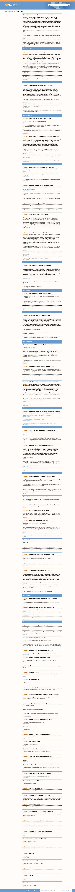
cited (30, 85)
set (41, 804)
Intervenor (36, 392)
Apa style (28, 91)
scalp (47, 476)
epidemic (41, 232)
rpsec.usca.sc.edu (26, 641)
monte (41, 214)
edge (34, 539)
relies (30, 756)
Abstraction (38, 59)
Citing (43, 89)
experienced (36, 773)
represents (44, 820)
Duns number (35, 578)
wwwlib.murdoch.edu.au (26, 190)
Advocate (31, 239)
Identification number (51, 579)
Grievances (25, 237)
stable (34, 496)
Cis (39, 271)
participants (44, 598)
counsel (31, 719)
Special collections (26, 23)
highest (52, 366)
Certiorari (39, 384)
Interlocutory (41, 388)
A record (24, 324)
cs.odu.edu (24, 879)
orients (31, 811)
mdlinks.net (24, 699)
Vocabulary (33, 449)
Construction (44, 453)
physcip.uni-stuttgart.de (26, 842)
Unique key (25, 579)
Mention (59, 385)
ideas (51, 185)
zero (42, 554)
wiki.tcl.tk (24, 738)
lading (33, 520)
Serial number (47, 575)
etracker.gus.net (25, 808)
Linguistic (38, 448)
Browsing (58, 22)
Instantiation (48, 57)
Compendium (31, 94)
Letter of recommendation (51, 139)
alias (38, 52)
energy (46, 811)
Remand (55, 384)
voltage (38, 496)
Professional (25, 141)
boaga (30, 214)
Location (52, 321)
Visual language (29, 450)
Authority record (52, 274)
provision (40, 687)
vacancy (40, 118)
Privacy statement (31, 890)
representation (48, 381)
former (36, 232)
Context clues (35, 450)
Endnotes (46, 91)
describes (44, 831)
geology (41, 265)
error (50, 719)
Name (24, 575)
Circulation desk (56, 25)
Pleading (24, 242)
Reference (41, 93)
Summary (58, 94)
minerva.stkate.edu (26, 122)
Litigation (57, 386)
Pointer (56, 54)
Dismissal (51, 234)
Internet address (35, 317)
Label (32, 323)
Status (36, 21)
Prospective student (26, 144)
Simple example (38, 58)
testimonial (45, 118)
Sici (54, 576)
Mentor (41, 139)
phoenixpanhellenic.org (26, 551)
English (38, 144)
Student (24, 140)
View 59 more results (27, 82)
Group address (46, 325)
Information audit (44, 270)
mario (34, 214)
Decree (37, 390)
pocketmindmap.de (26, 348)
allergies (31, 650)
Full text (36, 27)
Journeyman (25, 145)
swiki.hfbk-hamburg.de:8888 (27, 784)
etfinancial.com (25, 405)
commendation (48, 136)
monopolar (32, 476)
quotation (34, 85)
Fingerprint (30, 578)
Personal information (38, 269)
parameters (47, 554)
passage (41, 607)
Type (45, 58)
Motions (24, 390)
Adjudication (35, 384)
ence (30, 520)
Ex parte (27, 392)
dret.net (24, 442)
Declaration (35, 239)
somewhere (32, 734)
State (59, 54)
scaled (52, 554)
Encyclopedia (39, 23)
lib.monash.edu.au (26, 629)
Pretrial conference (34, 388)
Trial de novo (52, 388)
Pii (56, 321)
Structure (58, 57)
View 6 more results (27, 290)
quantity (48, 366)
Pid (55, 579)
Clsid (48, 574)
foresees (45, 214)
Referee (53, 238)
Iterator (53, 55)
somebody (32, 185)
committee (52, 607)
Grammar (48, 449)
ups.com (24, 532)
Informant (42, 274)
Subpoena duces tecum (50, 389)
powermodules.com (26, 792)
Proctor (34, 140)
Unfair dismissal (34, 237)
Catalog (32, 18)
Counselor (58, 139)
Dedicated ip (43, 324)
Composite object (29, 61)
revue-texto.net (25, 466)
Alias (35, 321)
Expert (58, 140)
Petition (51, 239)
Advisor (38, 141)
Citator (43, 91)
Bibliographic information (51, 22)
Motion (56, 385)
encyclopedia (32, 14)
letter (48, 547)
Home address (35, 325)
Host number (45, 317)
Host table (32, 321)
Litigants (52, 390)
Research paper (26, 94)
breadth (50, 344)
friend (50, 118)
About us (6, 0)
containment (32, 820)
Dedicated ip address (27, 323)
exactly (43, 366)
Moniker (42, 54)
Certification (43, 389)
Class (52, 59)
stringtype (43, 203)
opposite (49, 820)
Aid (50, 575)
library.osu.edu (25, 46)
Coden (32, 579)
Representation (58, 450)
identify (42, 570)
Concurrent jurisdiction (46, 390)
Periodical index (26, 26)
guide (45, 650)
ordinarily (55, 381)
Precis (48, 95)
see (33, 853)
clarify (30, 687)
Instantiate (34, 61)
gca (37, 265)
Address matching (46, 319)
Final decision (28, 389)
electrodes (52, 476)
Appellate (28, 386)
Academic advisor (57, 141)
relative (39, 637)
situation (42, 773)
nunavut (34, 265)
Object (30, 54)
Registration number (42, 579)
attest (30, 136)
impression (42, 445)
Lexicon (54, 448)
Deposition (37, 385)
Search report (39, 89)
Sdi (60, 273)
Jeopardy (24, 238)
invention (46, 85)
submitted (31, 804)
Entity (42, 58)
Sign (33, 453)
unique (35, 679)
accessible (36, 860)
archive (31, 764)
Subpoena (25, 386)
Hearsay (57, 242)
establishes (38, 831)
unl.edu (24, 38)
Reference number (55, 575)
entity (30, 853)
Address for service (28, 325)
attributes (38, 756)
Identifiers (25, 574)
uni (39, 315)
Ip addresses (40, 319)
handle (49, 598)
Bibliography (54, 21)
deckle (30, 539)
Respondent (58, 241)
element (41, 780)
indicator (50, 811)
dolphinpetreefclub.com (26, 278)
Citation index (28, 21)
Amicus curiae (50, 384)
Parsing (42, 454)
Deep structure (38, 454)
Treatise (27, 95)
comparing (41, 811)
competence (32, 411)
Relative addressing (36, 324)
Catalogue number (41, 578)
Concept (42, 59)
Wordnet (53, 450)
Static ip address (46, 323)
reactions (50, 650)
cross (30, 846)
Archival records (40, 273)
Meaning (34, 448)
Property (36, 54)
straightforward (36, 344)
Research (28, 273)
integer (31, 679)
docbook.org (25, 434)
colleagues (32, 607)
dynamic (36, 795)
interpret (35, 687)
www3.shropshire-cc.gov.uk (27, 770)
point (40, 703)
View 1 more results (27, 312)
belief (30, 773)
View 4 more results (27, 341)
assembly (31, 788)
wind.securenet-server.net (27, 716)
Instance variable (47, 59)
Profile (52, 269)
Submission (25, 388)
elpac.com (24, 507)
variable (42, 52)
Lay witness (53, 241)
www (33, 563)
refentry (31, 430)
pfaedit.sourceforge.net (26, 176)
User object (42, 61)
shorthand (42, 476)
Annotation (25, 90)
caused (47, 773)
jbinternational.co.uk (26, 857)
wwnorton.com (25, 79)
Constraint (48, 58)
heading (36, 625)
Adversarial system (36, 389)
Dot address (48, 321)
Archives (58, 271)
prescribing (41, 650)
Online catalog (32, 26)
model (37, 780)
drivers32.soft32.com (26, 654)
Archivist (42, 271)
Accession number (34, 575)
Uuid (37, 574)
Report (32, 269)
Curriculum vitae (29, 140)
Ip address (41, 317)
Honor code (30, 141)
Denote (49, 454)
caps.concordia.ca (26, 259)
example (35, 727)
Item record (35, 273)
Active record (54, 273)
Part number (44, 574)
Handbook (45, 26)
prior (34, 756)
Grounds (53, 242)
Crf (23, 274)
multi (41, 510)
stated (45, 838)
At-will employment (41, 239)
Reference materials (40, 17)
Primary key (30, 576)
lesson (54, 344)
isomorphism (32, 554)
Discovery (24, 385)
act (38, 672)
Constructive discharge (52, 237)
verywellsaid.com (25, 872)
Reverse (46, 392)
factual (36, 293)
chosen (38, 749)
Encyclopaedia (44, 94)
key (38, 679)
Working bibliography (43, 95)
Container (24, 55)
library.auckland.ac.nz (26, 481)
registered (54, 598)
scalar (30, 52)
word (43, 520)
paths (44, 749)
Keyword (42, 575)
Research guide (50, 93)
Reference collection (32, 17)
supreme (31, 293)
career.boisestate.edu (26, 416)
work (36, 607)
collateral (42, 719)
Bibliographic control (28, 274)
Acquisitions (25, 27)
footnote (31, 625)
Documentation (25, 89)
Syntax (52, 454)
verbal (34, 136)
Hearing (34, 390)
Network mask (51, 323)
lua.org (24, 683)
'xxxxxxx (31, 315)
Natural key (47, 578)
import (45, 795)
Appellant (30, 384)
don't (47, 510)
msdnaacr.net (25, 363)
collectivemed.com (26, 424)
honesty (35, 118)
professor (38, 411)
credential (44, 411)
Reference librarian (51, 26)
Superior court (41, 392)
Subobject (34, 57)
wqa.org (24, 378)
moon (36, 703)
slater (30, 510)
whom (43, 167)
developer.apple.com (26, 74)
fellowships (56, 136)
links (49, 795)
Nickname (56, 574)
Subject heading (33, 23)
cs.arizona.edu (25, 583)
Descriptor (33, 454)
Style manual (41, 27)
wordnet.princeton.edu (26, 102)
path (46, 570)
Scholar (44, 139)
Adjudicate (40, 386)
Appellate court (47, 388)
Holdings (28, 18)
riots (45, 232)
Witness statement (36, 242)
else (48, 185)
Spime (38, 61)
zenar (30, 496)
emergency (39, 694)
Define (68, 5)
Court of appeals (29, 390)
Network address (29, 324)
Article (24, 95)
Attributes (41, 55)
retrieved (36, 764)
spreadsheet (36, 570)
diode (42, 496)
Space (52, 58)
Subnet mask (28, 319)
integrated (37, 788)
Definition (58, 448)
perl (46, 52)
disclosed (40, 85)
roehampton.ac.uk (26, 199)
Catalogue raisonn (48, 25)
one (42, 788)
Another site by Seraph (66, 890)
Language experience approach (44, 145)
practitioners (32, 694)
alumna (31, 547)
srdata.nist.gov (25, 517)
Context (45, 450)
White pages (40, 325)
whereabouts (37, 167)
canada (40, 293)
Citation (26, 22)
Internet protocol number (41, 321)
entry (50, 625)
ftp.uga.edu (24, 171)
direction (41, 625)
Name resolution (53, 324)
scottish (31, 657)
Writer (30, 139)
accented (51, 167)
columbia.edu (25, 153)
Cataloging (44, 22)
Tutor (40, 140)
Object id (52, 54)
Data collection (38, 270)
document (50, 764)
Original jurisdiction (51, 392)
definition (50, 756)
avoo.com (24, 309)
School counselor (32, 146)
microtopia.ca (25, 800)
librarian (43, 14)
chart (36, 672)
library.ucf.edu (25, 634)
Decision (32, 386)
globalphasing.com (26, 559)
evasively (31, 232)
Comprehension (26, 454)
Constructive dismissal (33, 234)
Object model (32, 59)
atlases (52, 14)
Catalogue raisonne (48, 89)
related (36, 445)
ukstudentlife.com (25, 195)
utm (38, 214)
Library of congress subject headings (45, 21)
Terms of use (36, 890)
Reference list (57, 26)
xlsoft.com (24, 70)
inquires (31, 167)
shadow (53, 430)
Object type (43, 57)
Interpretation (25, 453)
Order (40, 390)
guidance (31, 672)
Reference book (47, 17)
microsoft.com (25, 207)
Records (33, 270)
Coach (35, 144)
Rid (53, 574)
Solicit (58, 237)
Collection (25, 269)
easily (40, 764)
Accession (29, 269)
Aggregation (53, 57)
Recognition (38, 146)
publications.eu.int (26, 107)
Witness (28, 237)
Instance (37, 55)
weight (24, 600)
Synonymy (52, 453)
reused (31, 570)
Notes (58, 273)
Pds (45, 271)
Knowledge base (51, 270)
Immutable (32, 55)
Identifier (47, 324)
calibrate (31, 366)
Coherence (44, 449)
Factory (54, 59)
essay (45, 185)
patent (50, 85)
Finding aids (48, 269)
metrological (37, 366)
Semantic (30, 448)
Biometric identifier (53, 578)
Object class (46, 55)
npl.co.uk (24, 373)
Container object (26, 58)
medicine (45, 694)
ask (49, 315)
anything (44, 703)
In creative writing (50, 144)
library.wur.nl (25, 112)
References (53, 18)
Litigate (56, 389)
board (49, 687)
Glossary (55, 453)
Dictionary (49, 450)
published (31, 831)
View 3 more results (27, 115)
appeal (31, 665)
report (48, 657)
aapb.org (24, 493)
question (45, 293)
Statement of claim (26, 241)
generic (42, 734)
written (44, 657)
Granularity (49, 273)
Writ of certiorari (45, 384)
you (50, 773)
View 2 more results (27, 262)
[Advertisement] (11, 33)
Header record (57, 270)
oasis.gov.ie (25, 255)
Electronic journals (31, 27)
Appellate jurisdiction (31, 385)
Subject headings (47, 18)
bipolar (37, 476)
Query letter (39, 94)
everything (32, 703)
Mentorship (47, 140)
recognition (32, 749)
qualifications (40, 136)
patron (48, 14)
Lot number (36, 579)
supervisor (57, 411)
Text (30, 454)
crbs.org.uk (24, 661)
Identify (28, 574)
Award (43, 234)
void (30, 741)
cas (44, 510)
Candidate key (28, 575)
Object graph (38, 57)
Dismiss (45, 238)
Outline (45, 93)
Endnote (33, 21)
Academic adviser (43, 141)
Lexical (41, 448)
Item (35, 55)
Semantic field (40, 450)
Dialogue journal (26, 146)
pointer (35, 52)
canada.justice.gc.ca (26, 304)
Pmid (26, 576)
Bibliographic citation (39, 26)
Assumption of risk (35, 238)
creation (47, 445)
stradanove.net (25, 228)
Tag (55, 321)
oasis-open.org (25, 588)
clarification (44, 344)
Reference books (54, 17)
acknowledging (39, 185)
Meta (48, 453)
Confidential (46, 274)
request (46, 687)
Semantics (48, 448)
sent (40, 657)
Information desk (28, 25)
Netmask (28, 320)
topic (30, 344)
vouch (30, 118)
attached (34, 741)
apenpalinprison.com (26, 723)
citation (39, 14)
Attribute (50, 55)
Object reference (47, 54)
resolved (31, 795)
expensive (35, 846)
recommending (42, 547)
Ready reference (32, 22)
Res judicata (32, 392)
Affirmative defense (38, 241)
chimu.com (24, 745)
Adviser (42, 146)
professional (51, 411)
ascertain (41, 381)
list (47, 749)
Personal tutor (37, 139)
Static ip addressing (44, 320)
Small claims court (50, 385)
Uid (58, 578)
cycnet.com (24, 536)
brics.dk (24, 211)
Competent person (47, 146)
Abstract (34, 89)
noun (47, 520)
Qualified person (43, 144)
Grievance (39, 234)
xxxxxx (36, 315)
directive (41, 838)
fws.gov (24, 835)
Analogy (46, 454)
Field (47, 271)
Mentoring (56, 145)
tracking (37, 804)
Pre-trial (36, 386)
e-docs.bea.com (25, 761)
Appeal (41, 242)
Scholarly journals (53, 95)
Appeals (45, 237)
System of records (36, 274)
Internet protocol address (53, 317)
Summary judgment (43, 385)
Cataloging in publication (38, 18)
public (41, 860)
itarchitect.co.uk (25, 287)
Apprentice (35, 141)
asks (49, 293)
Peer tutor (52, 145)
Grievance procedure (46, 241)
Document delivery (41, 25)
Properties (57, 55)
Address (30, 317)
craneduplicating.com (26, 543)
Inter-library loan (35, 25)
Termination (47, 234)
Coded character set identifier (47, 576)
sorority (36, 547)
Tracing (45, 273)
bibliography (42, 430)
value (48, 734)
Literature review (26, 93)
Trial (32, 389)
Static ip (49, 320)
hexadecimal (44, 315)
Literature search (38, 22)
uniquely (50, 570)
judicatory (31, 381)
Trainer (55, 140)
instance (53, 203)
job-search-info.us (25, 133)
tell (42, 637)
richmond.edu (25, 524)
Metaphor (52, 449)
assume (31, 838)
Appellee (47, 386)
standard (49, 831)
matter (36, 381)
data (45, 734)
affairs (51, 445)
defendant (36, 719)
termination (44, 756)
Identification (34, 576)
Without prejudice (40, 237)
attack (46, 719)
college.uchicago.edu (26, 157)
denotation (32, 780)
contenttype (37, 203)
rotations (50, 694)
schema (31, 203)
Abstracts (44, 23)
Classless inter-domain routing (55, 325)
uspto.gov (24, 864)
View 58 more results (27, 48)
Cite (35, 94)
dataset (39, 554)
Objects (56, 58)
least (45, 637)
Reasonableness (26, 243)
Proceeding (45, 242)
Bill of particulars (56, 239)
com (36, 563)
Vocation (32, 144)
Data (31, 273)
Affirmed (29, 388)
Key (59, 574)
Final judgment (52, 386)
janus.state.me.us (25, 615)
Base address (54, 320)
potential (52, 547)
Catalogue (25, 18)
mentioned (39, 520)
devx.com (24, 592)
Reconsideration (26, 239)
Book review (55, 93)
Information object (34, 271)
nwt (30, 265)
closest (31, 637)
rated (32, 868)
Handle (33, 54)
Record (55, 269)
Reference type (25, 57)
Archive (44, 269)
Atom (39, 575)
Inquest (43, 386)
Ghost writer (54, 146)
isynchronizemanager (34, 598)
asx (30, 563)
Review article (55, 90)
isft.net (24, 283)
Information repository (27, 270)
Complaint (50, 238)
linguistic (31, 445)
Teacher (32, 139)
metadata (48, 430)
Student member (50, 141)
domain (41, 846)
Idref (34, 574)
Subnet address (58, 323)
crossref (36, 430)
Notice (54, 234)
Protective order (29, 242)
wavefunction (36, 510)
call (44, 846)
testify (48, 232)
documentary (47, 265)
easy (41, 749)
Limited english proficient (32, 145)
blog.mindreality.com (26, 777)
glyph (46, 167)
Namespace (28, 59)
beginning (56, 694)
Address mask (37, 320)
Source (54, 94)
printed (31, 860)
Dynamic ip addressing (38, 323)
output (46, 496)
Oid (54, 58)
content (38, 820)
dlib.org (24, 470)
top (30, 868)
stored (37, 734)
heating (35, 811)
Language (40, 453)
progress (46, 607)
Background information (53, 91)
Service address (34, 319)
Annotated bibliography (50, 23)
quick (35, 650)
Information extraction (27, 271)
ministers (36, 657)
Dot (58, 320)
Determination (29, 238)
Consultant (51, 140)
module (41, 795)
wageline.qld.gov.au (26, 161)
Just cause (42, 238)
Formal (51, 448)
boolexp (49, 203)
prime (30, 727)
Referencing (44, 90)
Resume (58, 146)
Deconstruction (39, 449)
